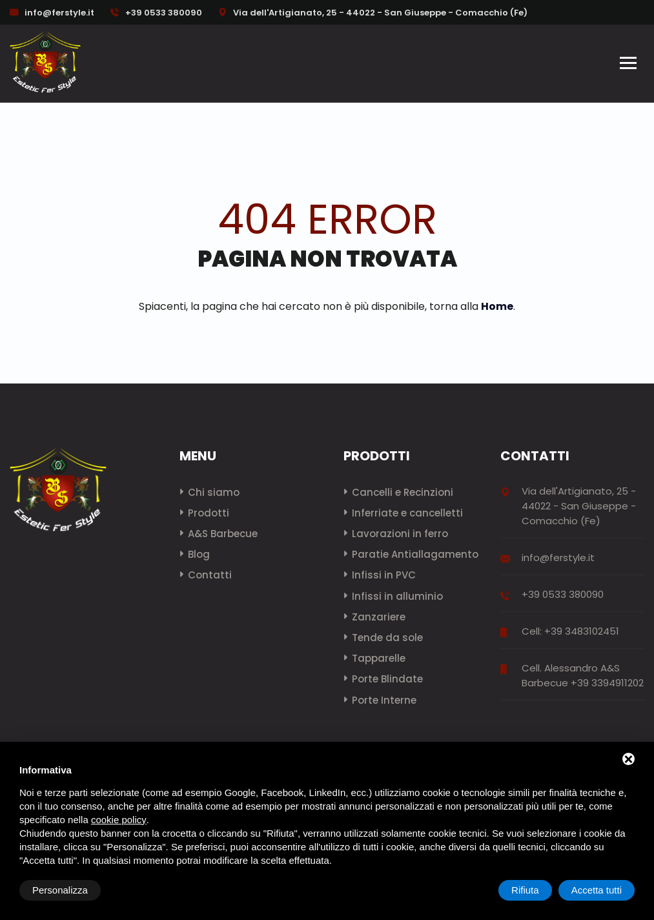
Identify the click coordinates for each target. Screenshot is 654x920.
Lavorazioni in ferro (400, 533)
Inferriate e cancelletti (407, 513)
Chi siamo (214, 492)
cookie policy (119, 819)
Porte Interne (384, 700)
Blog (199, 554)
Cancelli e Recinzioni (402, 492)
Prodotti (208, 513)
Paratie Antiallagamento (415, 554)
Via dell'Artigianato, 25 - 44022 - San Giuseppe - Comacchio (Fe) (372, 12)
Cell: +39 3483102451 (570, 631)
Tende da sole (387, 637)
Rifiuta (525, 889)
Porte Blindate (387, 679)
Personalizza (60, 889)
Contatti (210, 575)
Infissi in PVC (384, 575)
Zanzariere (378, 617)
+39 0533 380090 (156, 12)
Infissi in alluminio (397, 596)
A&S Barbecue (223, 533)
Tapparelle (378, 658)
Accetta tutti (596, 889)
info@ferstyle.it (59, 12)
